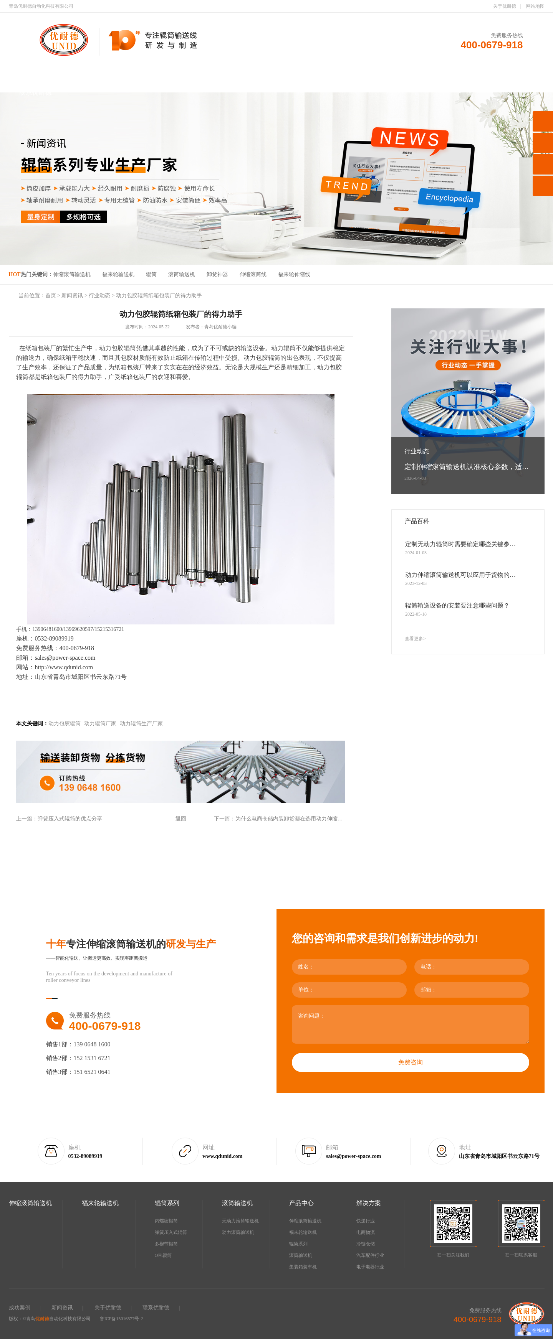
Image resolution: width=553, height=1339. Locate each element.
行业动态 (99, 295)
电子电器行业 (370, 1267)
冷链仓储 (365, 1244)
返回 (181, 819)
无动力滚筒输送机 (240, 1221)
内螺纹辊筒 (166, 1221)
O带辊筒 (163, 1255)
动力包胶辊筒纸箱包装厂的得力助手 (159, 295)
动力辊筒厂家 (100, 723)
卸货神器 (217, 274)
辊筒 (151, 274)
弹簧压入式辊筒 (171, 1232)
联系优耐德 (35, 92)
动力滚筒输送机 (238, 1232)
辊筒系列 (196, 73)
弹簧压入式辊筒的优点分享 (70, 819)
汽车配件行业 (370, 1255)
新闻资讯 (464, 73)
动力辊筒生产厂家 (141, 723)
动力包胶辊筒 (64, 723)
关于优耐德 (504, 6)
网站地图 (535, 6)
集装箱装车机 (303, 1267)
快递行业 (365, 1221)
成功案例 (410, 73)
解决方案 (357, 73)
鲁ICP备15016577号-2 (121, 1318)
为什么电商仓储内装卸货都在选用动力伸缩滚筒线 (294, 819)
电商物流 (365, 1232)
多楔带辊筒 (166, 1244)
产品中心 (303, 73)
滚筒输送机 (249, 73)
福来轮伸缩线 (294, 274)
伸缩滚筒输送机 (89, 73)
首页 (35, 73)
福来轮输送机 (142, 73)
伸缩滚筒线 (253, 274)
